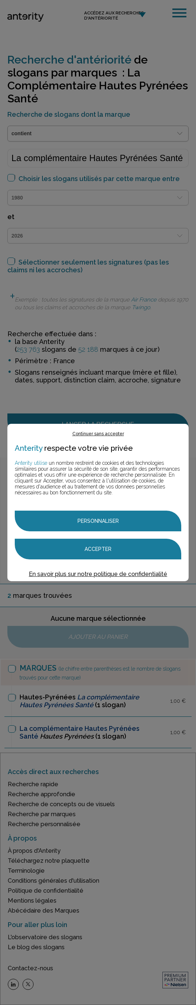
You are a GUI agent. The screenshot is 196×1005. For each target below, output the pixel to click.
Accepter (98, 549)
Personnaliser (98, 521)
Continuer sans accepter (98, 433)
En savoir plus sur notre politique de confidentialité (98, 574)
